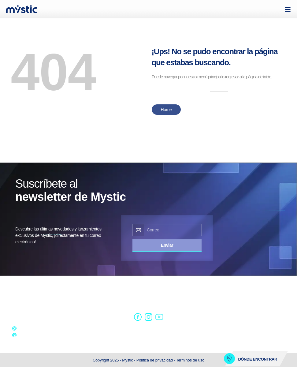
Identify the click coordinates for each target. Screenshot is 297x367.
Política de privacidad (155, 360)
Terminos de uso (190, 360)
